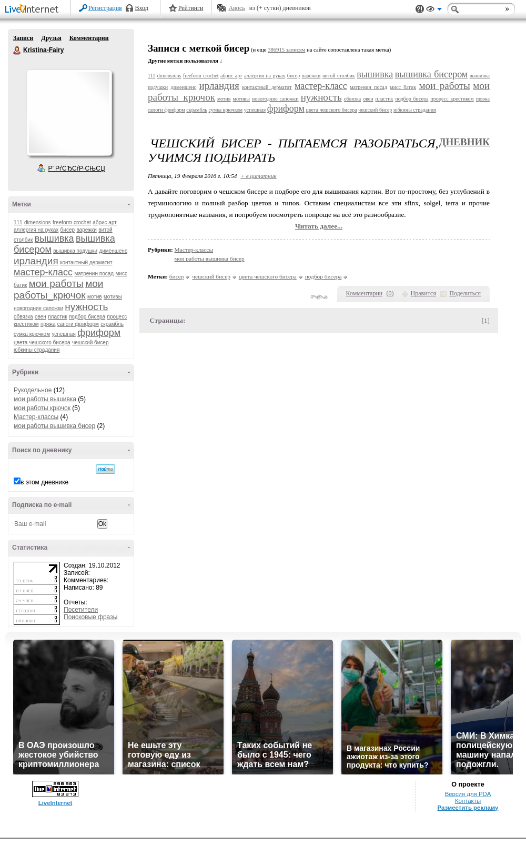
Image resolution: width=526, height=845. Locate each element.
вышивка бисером (431, 74)
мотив (94, 297)
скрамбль (112, 324)
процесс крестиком (451, 99)
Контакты (468, 801)
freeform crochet (72, 222)
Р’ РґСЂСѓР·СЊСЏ (76, 168)
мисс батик (403, 87)
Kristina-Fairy (17, 50)
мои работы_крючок (58, 289)
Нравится (423, 293)
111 (18, 222)
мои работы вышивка (45, 399)
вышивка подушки (75, 251)
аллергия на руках (36, 230)
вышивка (54, 238)
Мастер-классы (36, 417)
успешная (63, 334)
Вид (434, 10)
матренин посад (94, 273)
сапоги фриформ (78, 324)
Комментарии (89, 38)
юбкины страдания (36, 350)
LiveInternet (33, 9)
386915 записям (286, 50)
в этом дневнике (44, 482)
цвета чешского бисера (42, 342)
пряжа (48, 324)
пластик (57, 317)
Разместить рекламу (468, 807)
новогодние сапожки (38, 308)
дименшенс (113, 251)
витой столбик (338, 75)
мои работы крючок (42, 408)
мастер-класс (43, 272)
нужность (86, 306)
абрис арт (105, 222)
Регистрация (105, 8)
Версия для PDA (468, 794)
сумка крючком (32, 334)
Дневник (464, 141)
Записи (23, 38)
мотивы (113, 297)
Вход (141, 8)
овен (40, 317)
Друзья (51, 38)
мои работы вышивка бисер (54, 426)
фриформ (98, 332)
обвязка (23, 317)
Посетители (81, 609)
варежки (86, 230)
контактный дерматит (86, 262)
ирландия (36, 260)
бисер (67, 230)
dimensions (37, 222)
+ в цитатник (258, 176)
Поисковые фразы (90, 617)
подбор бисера (87, 317)
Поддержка (420, 9)
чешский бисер (90, 342)
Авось (236, 8)
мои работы (56, 283)
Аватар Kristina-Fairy (68, 112)
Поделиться (465, 293)
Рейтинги (191, 8)
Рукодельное (33, 390)
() (390, 293)
